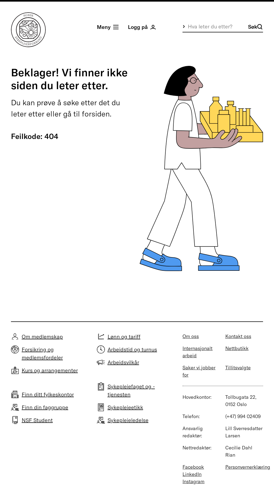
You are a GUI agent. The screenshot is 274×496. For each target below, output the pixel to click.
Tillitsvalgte (238, 368)
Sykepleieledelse (128, 420)
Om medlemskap (42, 336)
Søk (255, 26)
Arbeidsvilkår (123, 362)
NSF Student (37, 420)
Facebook (193, 467)
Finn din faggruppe (45, 407)
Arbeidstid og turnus (132, 349)
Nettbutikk (237, 348)
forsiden (96, 113)
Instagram (193, 481)
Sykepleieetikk (125, 407)
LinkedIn (191, 474)
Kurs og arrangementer (50, 370)
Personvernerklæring (247, 467)
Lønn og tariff (124, 336)
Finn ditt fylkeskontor (48, 394)
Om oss (190, 336)
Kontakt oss (238, 336)
